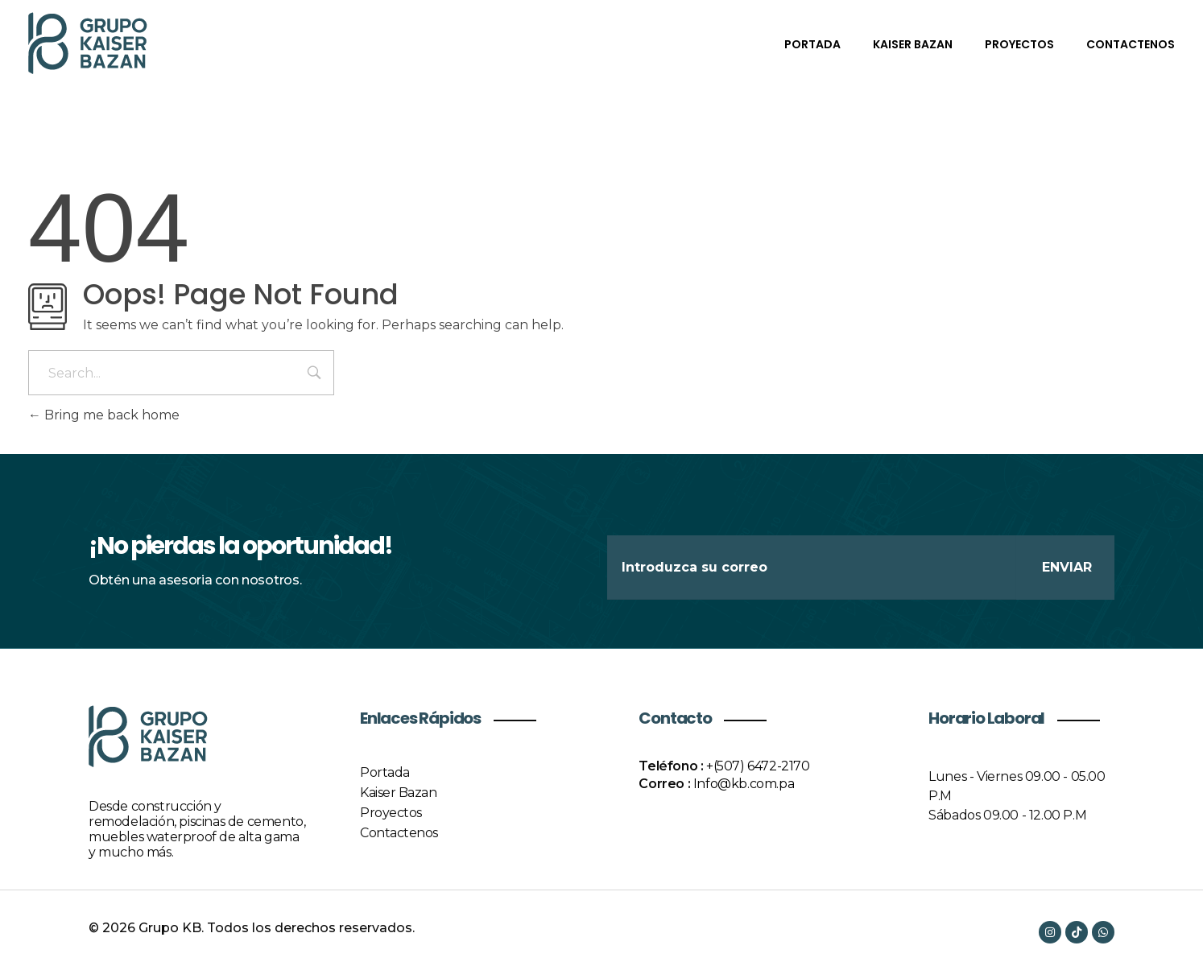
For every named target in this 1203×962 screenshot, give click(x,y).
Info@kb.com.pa (743, 783)
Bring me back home (104, 415)
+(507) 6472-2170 (758, 766)
